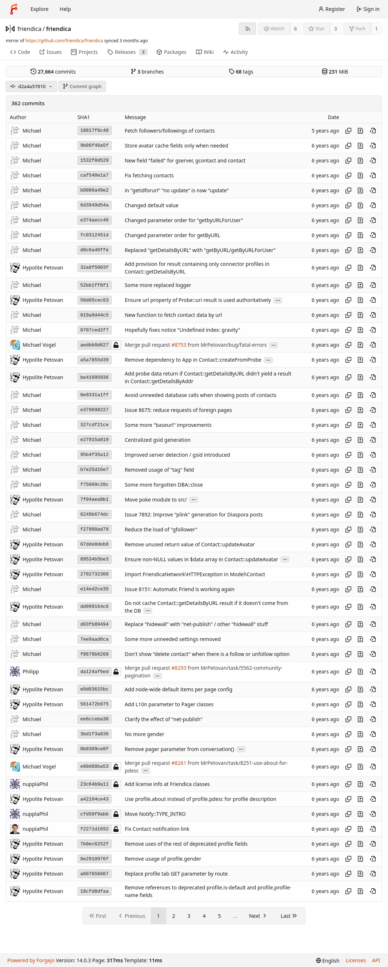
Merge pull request (148, 345)
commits (53, 71)
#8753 (178, 345)
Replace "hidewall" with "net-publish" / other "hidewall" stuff (196, 624)
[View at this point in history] (372, 130)
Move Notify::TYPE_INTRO (155, 814)
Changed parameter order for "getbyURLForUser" (184, 220)
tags (241, 71)
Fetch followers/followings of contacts (170, 130)
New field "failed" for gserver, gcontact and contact (185, 160)
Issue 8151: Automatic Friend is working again (180, 589)
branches (147, 71)
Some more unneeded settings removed (173, 639)
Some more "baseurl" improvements (168, 424)
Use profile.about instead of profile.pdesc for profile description (200, 799)
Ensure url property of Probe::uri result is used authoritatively (198, 300)
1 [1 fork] (376, 28)
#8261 (178, 762)
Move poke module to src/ (156, 499)
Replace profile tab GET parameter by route (176, 873)
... (278, 300)
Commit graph (82, 86)
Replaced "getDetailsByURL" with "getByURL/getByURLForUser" (200, 250)
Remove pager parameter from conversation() (179, 749)
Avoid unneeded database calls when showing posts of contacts (200, 395)
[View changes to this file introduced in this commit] (360, 130)
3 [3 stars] (335, 28)
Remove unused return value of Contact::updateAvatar (190, 544)
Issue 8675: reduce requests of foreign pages (178, 409)
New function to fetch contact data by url (173, 315)
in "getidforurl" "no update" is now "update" (177, 190)
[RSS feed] (247, 29)
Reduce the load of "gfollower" (161, 529)
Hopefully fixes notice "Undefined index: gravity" (182, 330)
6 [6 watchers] (295, 28)
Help (65, 8)
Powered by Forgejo (31, 960)
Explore (39, 8)
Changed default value (152, 205)
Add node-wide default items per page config (178, 689)
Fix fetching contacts (149, 175)
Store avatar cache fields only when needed (176, 145)
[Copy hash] (348, 130)
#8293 (178, 667)
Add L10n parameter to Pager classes (169, 704)
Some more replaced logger (158, 285)
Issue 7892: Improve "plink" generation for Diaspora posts (194, 514)
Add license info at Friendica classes (167, 784)
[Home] (14, 9)
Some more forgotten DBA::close (164, 484)
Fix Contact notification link (157, 829)
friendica (29, 28)
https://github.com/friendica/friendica (64, 41)
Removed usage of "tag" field (159, 469)
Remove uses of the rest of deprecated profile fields (186, 844)
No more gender (144, 734)
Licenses (356, 960)
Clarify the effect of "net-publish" (164, 719)
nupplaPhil (35, 828)
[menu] (328, 960)
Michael (32, 130)
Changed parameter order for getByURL (172, 235)
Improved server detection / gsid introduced (177, 454)
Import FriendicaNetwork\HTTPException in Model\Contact (195, 574)
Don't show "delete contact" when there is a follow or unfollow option (207, 654)
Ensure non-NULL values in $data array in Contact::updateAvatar (201, 559)
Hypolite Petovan (43, 267)
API (376, 960)
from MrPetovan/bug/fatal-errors (226, 345)
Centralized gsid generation (158, 439)
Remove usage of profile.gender (163, 859)
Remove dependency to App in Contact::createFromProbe (193, 360)
